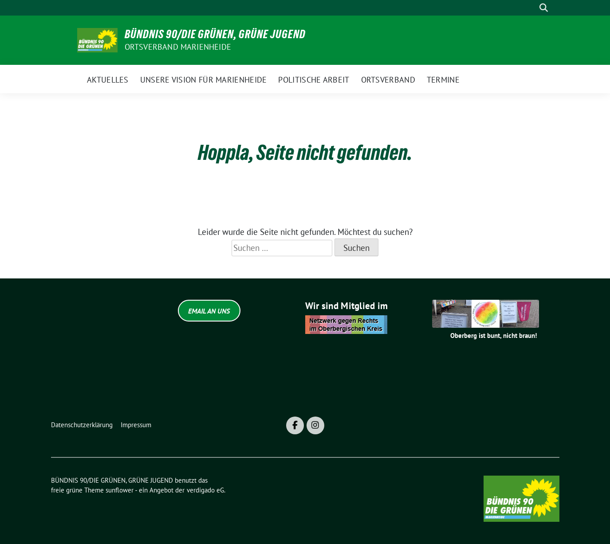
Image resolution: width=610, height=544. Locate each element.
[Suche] (531, 8)
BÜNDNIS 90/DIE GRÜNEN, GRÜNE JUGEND (215, 34)
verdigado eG (205, 490)
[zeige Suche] (543, 8)
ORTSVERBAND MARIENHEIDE (178, 47)
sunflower (120, 490)
